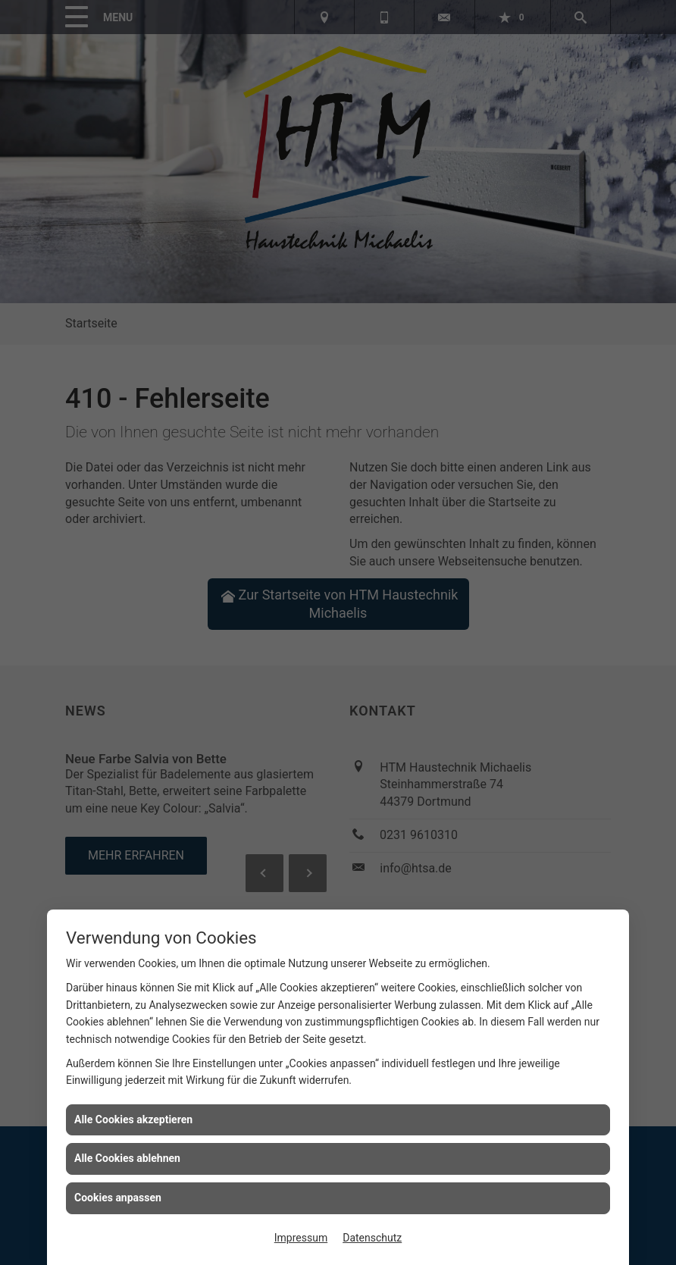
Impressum (300, 1238)
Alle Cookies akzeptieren (133, 1119)
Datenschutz (372, 1238)
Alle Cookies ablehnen (127, 1158)
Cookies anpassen (117, 1197)
